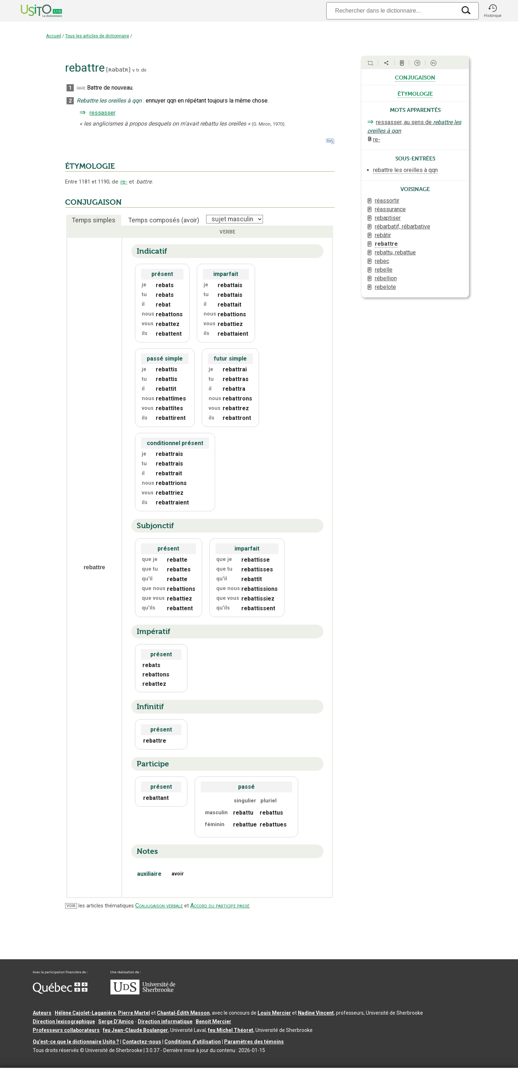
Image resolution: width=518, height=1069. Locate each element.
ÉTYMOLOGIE (90, 166)
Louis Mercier (274, 1013)
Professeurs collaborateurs (66, 1030)
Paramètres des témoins (254, 1042)
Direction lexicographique (64, 1021)
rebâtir (383, 235)
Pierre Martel (134, 1013)
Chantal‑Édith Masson (183, 1013)
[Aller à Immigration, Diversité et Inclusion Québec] (60, 992)
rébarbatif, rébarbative (402, 226)
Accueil (53, 35)
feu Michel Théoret (230, 1030)
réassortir (387, 200)
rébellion (386, 278)
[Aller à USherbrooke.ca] (142, 993)
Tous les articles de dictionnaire (97, 35)
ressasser (102, 112)
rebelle (383, 269)
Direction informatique (165, 1021)
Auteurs (42, 1013)
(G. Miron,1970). (269, 124)
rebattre (386, 243)
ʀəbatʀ (118, 69)
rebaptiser (388, 217)
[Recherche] (391, 11)
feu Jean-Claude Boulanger (135, 1030)
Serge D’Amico (116, 1021)
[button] (492, 11)
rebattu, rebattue (395, 252)
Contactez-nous (141, 1042)
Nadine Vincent (316, 1013)
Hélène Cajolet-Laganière (85, 1013)
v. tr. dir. (139, 70)
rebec (382, 261)
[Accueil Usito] (33, 11)
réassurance (390, 209)
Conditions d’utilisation (192, 1042)
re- (123, 182)
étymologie (415, 93)
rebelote (385, 287)
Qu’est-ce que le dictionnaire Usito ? (76, 1042)
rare (81, 88)
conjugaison (415, 77)
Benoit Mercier (213, 1021)
